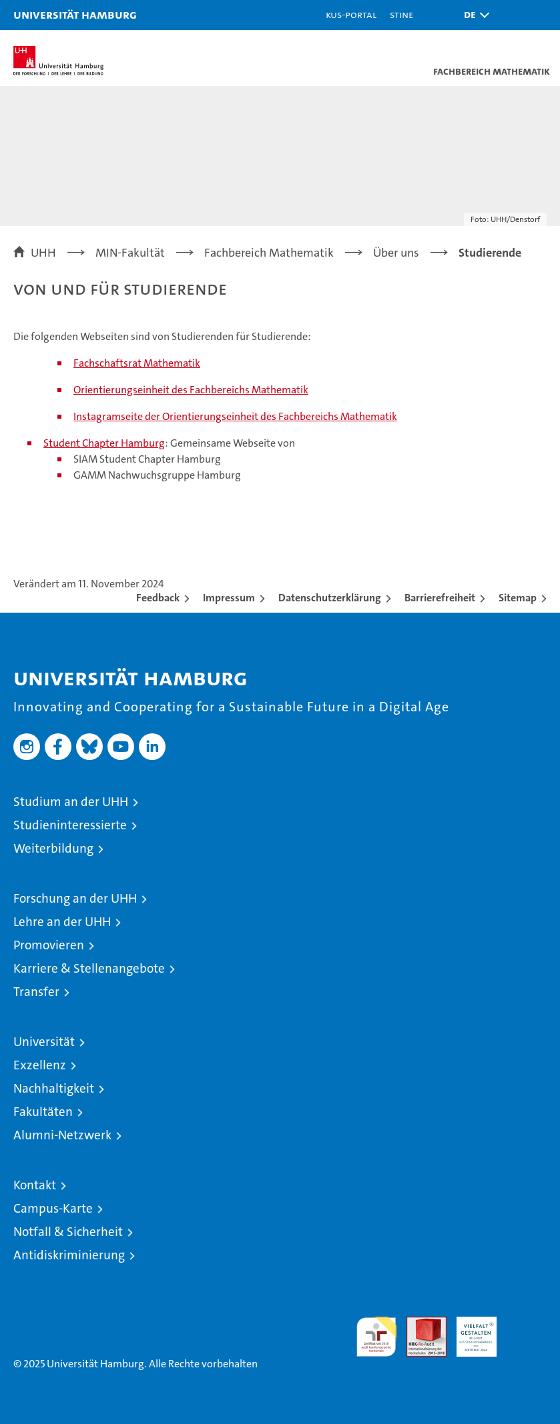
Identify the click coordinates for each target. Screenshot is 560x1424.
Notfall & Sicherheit (68, 1231)
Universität (44, 1041)
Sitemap (518, 598)
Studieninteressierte (70, 825)
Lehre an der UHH (62, 921)
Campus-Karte (53, 1208)
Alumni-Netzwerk (62, 1135)
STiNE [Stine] (401, 14)
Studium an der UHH (70, 801)
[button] (473, 15)
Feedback (158, 598)
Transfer (36, 991)
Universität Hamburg (75, 14)
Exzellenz (39, 1065)
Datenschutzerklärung (329, 598)
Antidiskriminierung (69, 1255)
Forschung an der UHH (75, 898)
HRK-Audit (469, 1331)
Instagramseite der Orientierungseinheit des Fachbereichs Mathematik (235, 416)
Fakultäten (43, 1111)
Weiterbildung (53, 848)
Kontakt (34, 1185)
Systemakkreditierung (527, 1324)
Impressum (229, 598)
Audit (419, 1324)
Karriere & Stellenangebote (89, 968)
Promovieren (48, 945)
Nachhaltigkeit (53, 1088)
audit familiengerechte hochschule (376, 1337)
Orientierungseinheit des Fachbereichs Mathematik (190, 390)
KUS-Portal (351, 14)
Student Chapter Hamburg (104, 443)
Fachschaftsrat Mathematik (136, 363)
